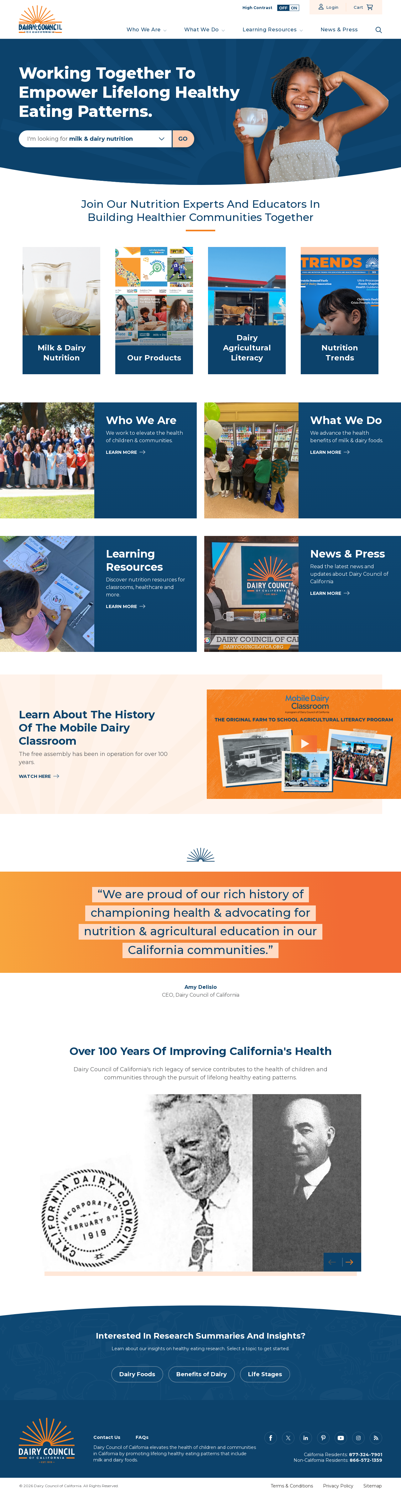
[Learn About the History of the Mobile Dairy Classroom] (304, 744)
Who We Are (144, 30)
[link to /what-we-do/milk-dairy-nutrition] (61, 310)
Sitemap (372, 1487)
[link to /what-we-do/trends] (339, 310)
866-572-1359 (366, 1461)
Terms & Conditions (292, 1487)
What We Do (201, 30)
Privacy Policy (338, 1487)
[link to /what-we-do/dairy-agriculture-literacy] (247, 310)
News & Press (339, 30)
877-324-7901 (365, 1455)
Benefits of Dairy (201, 1375)
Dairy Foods (137, 1375)
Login (332, 7)
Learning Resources (269, 30)
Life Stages (265, 1375)
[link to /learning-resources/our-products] (154, 310)
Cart (358, 7)
